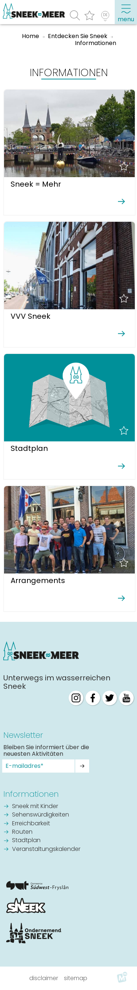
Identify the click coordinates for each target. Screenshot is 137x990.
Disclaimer (43, 978)
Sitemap (75, 978)
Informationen (31, 794)
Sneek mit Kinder (35, 806)
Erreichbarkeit (31, 824)
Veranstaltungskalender (46, 849)
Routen (22, 832)
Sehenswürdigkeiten (40, 815)
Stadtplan (26, 840)
